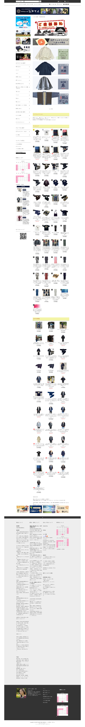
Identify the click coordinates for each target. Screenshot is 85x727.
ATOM (46, 702)
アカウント (60, 1)
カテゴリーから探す (22, 4)
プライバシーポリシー (47, 698)
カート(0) (66, 1)
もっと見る (51, 108)
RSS (44, 702)
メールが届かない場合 (19, 148)
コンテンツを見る (37, 4)
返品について (45, 694)
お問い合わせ (59, 4)
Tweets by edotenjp (19, 152)
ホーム (17, 4)
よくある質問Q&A (19, 144)
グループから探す (30, 4)
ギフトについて (18, 146)
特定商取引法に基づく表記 (47, 696)
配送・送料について (46, 692)
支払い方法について (46, 690)
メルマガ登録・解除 (52, 4)
